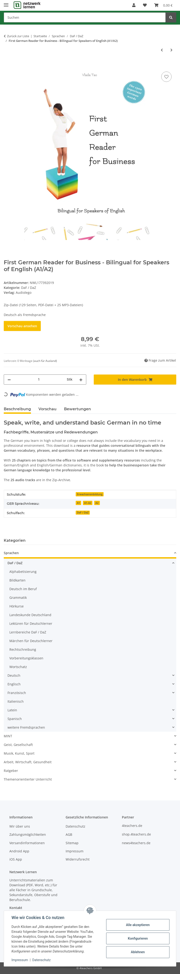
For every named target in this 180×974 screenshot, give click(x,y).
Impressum (19, 960)
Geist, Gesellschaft (18, 744)
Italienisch (16, 701)
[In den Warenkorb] (7, 65)
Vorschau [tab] (47, 409)
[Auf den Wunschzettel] (166, 77)
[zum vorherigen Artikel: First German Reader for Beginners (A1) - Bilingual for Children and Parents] (162, 50)
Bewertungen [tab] (77, 409)
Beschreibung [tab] (17, 409)
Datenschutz (41, 960)
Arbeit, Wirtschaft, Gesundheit (28, 762)
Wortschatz (18, 667)
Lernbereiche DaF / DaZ (27, 632)
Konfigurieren (138, 938)
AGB (69, 834)
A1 (78, 503)
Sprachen (11, 553)
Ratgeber (11, 770)
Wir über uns (19, 826)
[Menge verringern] (9, 379)
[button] (133, 5)
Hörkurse (16, 606)
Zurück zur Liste (18, 36)
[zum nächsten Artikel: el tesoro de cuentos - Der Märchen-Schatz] (171, 50)
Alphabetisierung (23, 571)
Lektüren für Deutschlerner (30, 623)
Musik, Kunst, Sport (19, 753)
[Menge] (39, 379)
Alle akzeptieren (138, 925)
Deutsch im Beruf (23, 589)
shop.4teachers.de (136, 834)
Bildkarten (17, 580)
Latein (12, 710)
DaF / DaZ (28, 287)
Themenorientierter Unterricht (28, 779)
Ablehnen (138, 952)
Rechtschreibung (22, 649)
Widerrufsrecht (78, 859)
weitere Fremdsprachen (26, 727)
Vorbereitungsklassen (26, 658)
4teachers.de (132, 825)
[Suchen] (85, 17)
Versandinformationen (27, 843)
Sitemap (72, 843)
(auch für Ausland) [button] (45, 361)
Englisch (14, 684)
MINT (8, 736)
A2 (96, 503)
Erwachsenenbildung (89, 494)
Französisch (17, 693)
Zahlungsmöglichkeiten (27, 834)
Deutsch (14, 675)
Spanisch (15, 718)
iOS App (15, 859)
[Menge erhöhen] (81, 379)
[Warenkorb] (163, 5)
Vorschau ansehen (22, 326)
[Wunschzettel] (144, 5)
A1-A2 (87, 503)
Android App (19, 851)
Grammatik (18, 597)
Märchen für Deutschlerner (30, 641)
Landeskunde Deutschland (30, 615)
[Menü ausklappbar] (6, 3)
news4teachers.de (136, 843)
